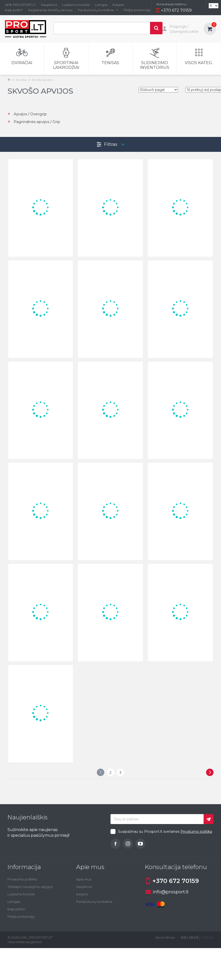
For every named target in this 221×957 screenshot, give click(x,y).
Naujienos (49, 5)
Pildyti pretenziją (136, 10)
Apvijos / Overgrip (27, 114)
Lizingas (101, 5)
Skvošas (21, 80)
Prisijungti (178, 26)
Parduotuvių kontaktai (98, 10)
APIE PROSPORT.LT (20, 5)
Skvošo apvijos (42, 80)
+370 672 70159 (174, 11)
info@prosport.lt (167, 892)
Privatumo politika (196, 831)
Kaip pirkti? (14, 10)
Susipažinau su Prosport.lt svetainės (165, 831)
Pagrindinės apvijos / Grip (33, 121)
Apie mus (83, 879)
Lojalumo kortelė (76, 5)
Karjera (118, 5)
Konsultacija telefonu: (172, 4)
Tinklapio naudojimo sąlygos (30, 887)
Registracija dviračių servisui (50, 10)
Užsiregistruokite (184, 31)
